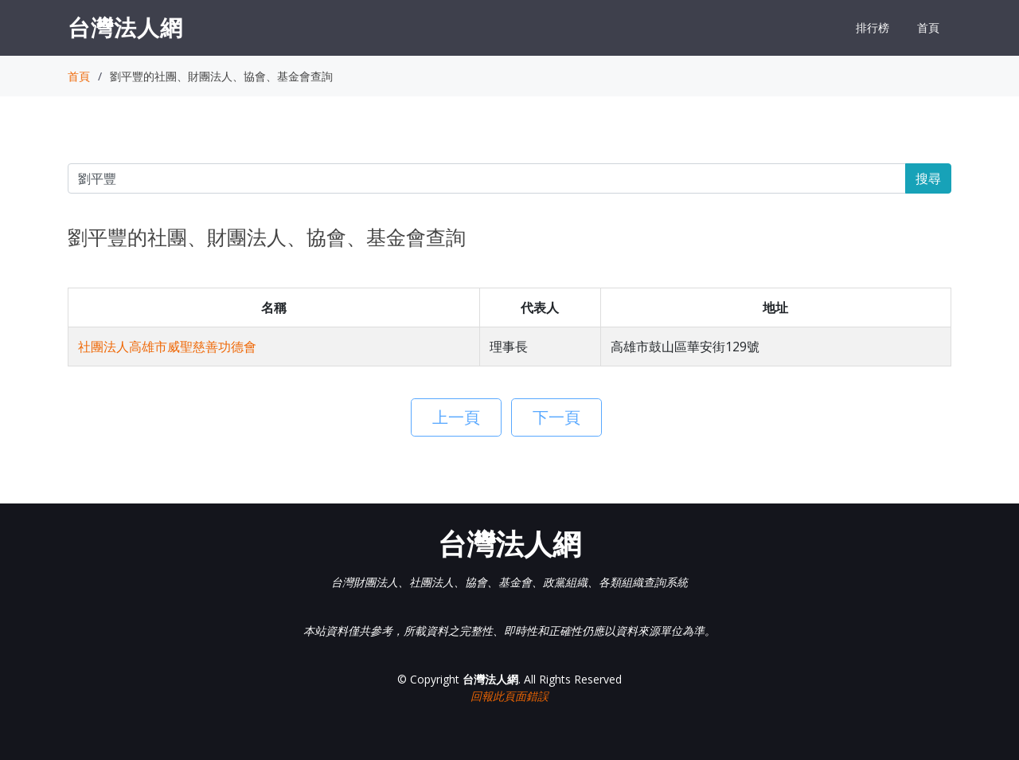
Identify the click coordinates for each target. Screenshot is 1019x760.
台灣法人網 (125, 27)
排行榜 (872, 27)
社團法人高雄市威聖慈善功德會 (167, 346)
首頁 (928, 27)
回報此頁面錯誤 (509, 695)
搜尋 (928, 178)
